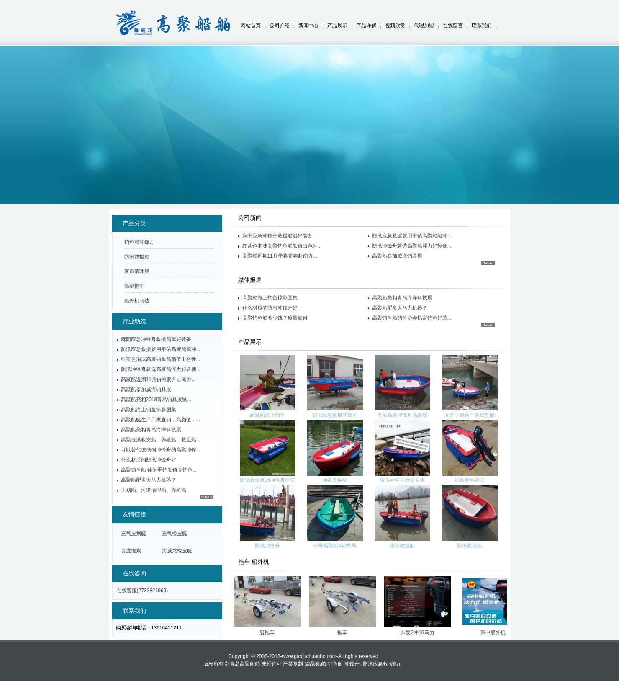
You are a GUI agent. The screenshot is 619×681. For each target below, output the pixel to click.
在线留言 (453, 25)
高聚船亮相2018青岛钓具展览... (156, 399)
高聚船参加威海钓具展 (397, 256)
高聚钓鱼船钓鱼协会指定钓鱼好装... (412, 318)
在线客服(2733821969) (142, 590)
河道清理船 (136, 271)
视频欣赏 (395, 25)
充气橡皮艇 (174, 534)
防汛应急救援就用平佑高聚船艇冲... (412, 236)
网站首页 (251, 25)
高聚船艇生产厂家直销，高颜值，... (160, 420)
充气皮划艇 (133, 534)
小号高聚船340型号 (335, 546)
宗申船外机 (496, 632)
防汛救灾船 (469, 546)
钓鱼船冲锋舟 (470, 480)
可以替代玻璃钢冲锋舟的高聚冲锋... (160, 450)
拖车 (345, 632)
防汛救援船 (402, 546)
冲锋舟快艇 (334, 480)
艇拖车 (269, 632)
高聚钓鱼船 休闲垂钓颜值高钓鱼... (159, 470)
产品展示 (337, 25)
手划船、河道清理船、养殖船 (153, 490)
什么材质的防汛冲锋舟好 (270, 308)
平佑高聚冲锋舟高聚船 (402, 415)
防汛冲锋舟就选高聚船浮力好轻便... (412, 246)
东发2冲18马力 (420, 632)
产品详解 (366, 25)
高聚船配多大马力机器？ (399, 308)
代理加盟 (424, 25)
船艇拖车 (134, 286)
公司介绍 (280, 25)
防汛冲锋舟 (267, 546)
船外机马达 (136, 301)
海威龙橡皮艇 (177, 551)
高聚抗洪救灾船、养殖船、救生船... (160, 440)
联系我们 (482, 25)
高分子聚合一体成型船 (469, 415)
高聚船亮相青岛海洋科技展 (402, 298)
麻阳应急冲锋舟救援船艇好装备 (277, 236)
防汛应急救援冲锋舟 (334, 415)
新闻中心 (308, 25)
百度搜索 (131, 551)
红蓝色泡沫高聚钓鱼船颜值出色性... (282, 246)
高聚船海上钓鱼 (267, 415)
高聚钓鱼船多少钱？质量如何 (275, 318)
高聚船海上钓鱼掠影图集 (270, 298)
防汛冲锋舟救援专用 (402, 480)
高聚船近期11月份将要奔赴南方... (279, 256)
